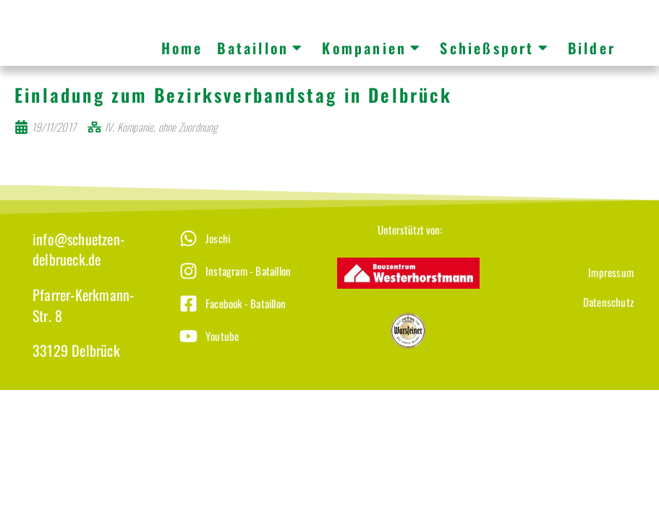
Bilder (592, 48)
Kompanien (372, 48)
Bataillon (260, 48)
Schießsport (494, 48)
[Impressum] (565, 262)
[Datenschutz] (565, 292)
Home (182, 48)
